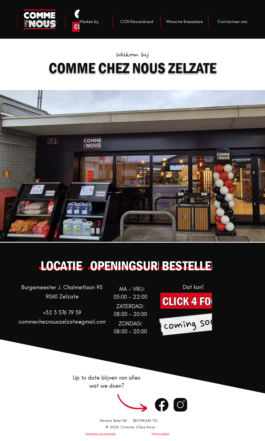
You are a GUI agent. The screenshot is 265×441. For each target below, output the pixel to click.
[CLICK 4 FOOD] (193, 301)
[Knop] (78, 14)
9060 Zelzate (62, 296)
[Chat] (161, 405)
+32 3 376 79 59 (62, 312)
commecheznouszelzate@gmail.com (62, 321)
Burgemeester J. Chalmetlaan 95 (61, 287)
